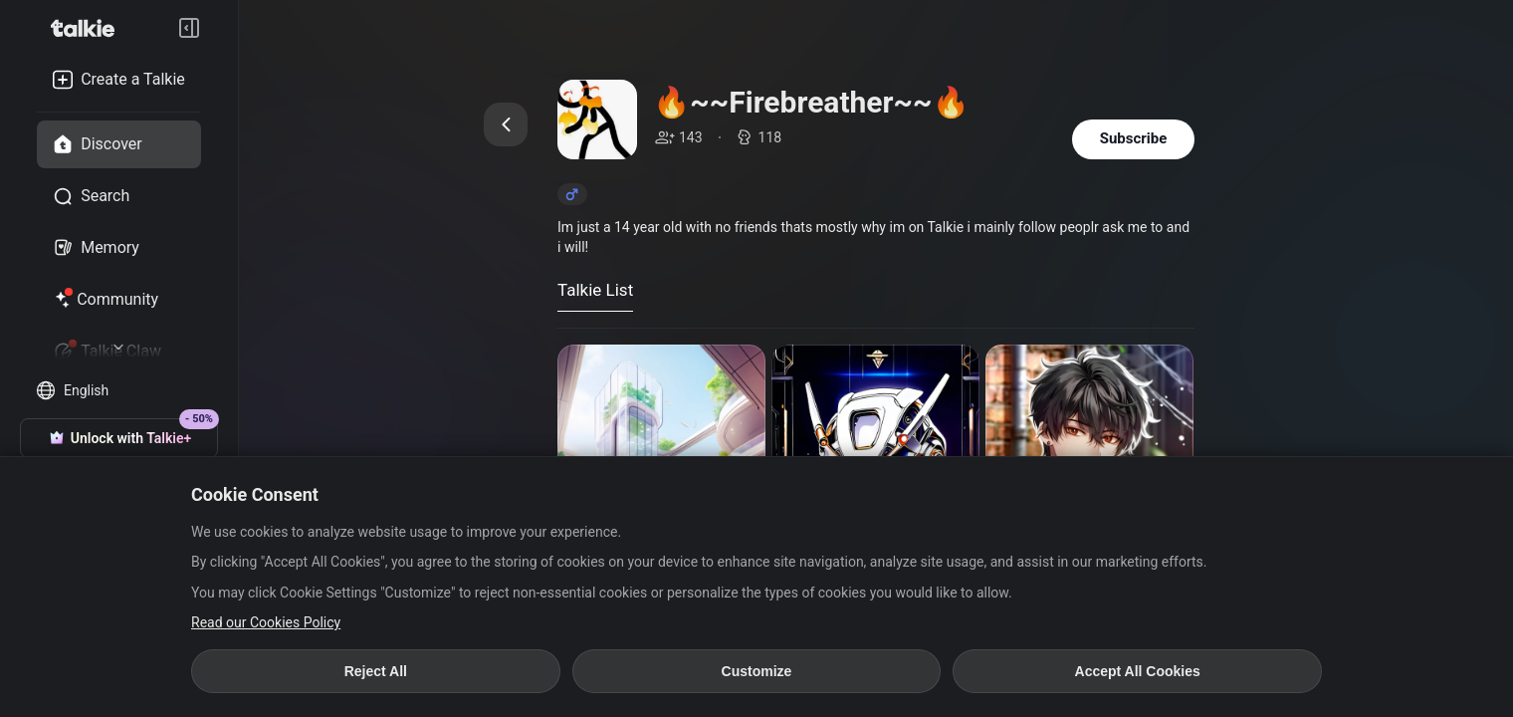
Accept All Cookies (1137, 671)
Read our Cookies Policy (265, 622)
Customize (757, 671)
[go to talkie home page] (88, 28)
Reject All (375, 671)
